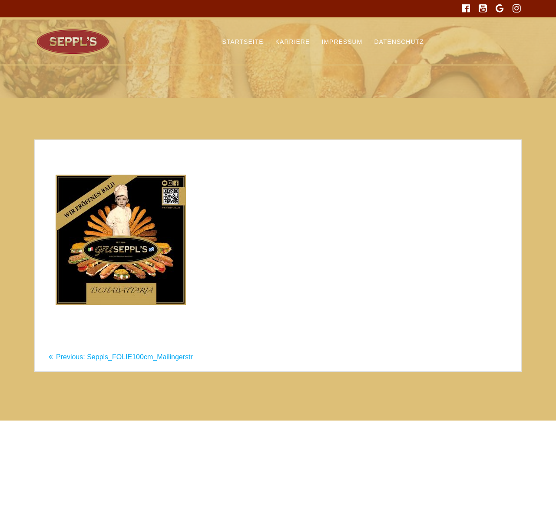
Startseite (243, 41)
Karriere (292, 41)
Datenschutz (399, 41)
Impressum (342, 41)
